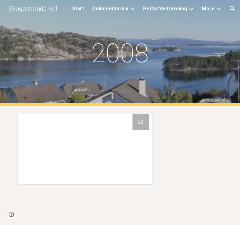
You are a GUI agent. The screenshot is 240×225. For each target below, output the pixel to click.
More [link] (208, 9)
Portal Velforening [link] (165, 9)
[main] (119, 53)
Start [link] (78, 9)
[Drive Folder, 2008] (85, 149)
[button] (232, 8)
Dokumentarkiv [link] (110, 9)
